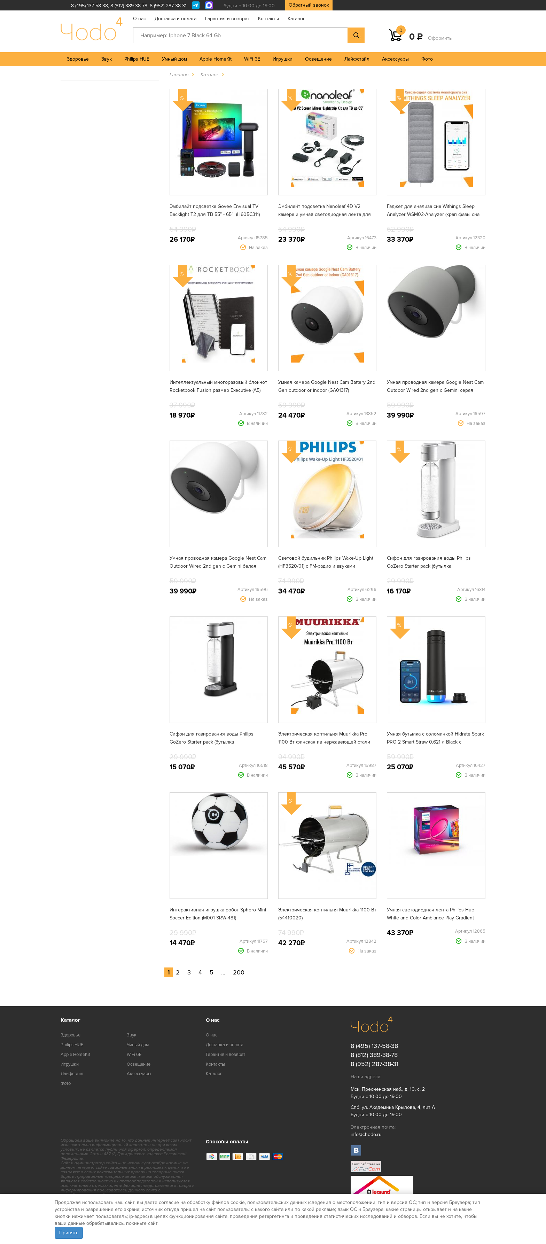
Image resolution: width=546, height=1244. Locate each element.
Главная (179, 75)
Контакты (268, 19)
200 (238, 972)
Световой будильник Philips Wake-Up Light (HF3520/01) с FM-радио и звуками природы (325, 566)
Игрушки (282, 59)
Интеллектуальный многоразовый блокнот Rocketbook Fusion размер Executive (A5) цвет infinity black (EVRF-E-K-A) (218, 390)
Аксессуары (395, 59)
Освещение (318, 59)
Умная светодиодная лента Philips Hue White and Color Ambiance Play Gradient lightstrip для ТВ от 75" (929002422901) (430, 918)
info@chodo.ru (366, 1134)
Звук (106, 59)
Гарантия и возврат (227, 19)
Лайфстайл (356, 59)
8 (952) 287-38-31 (168, 6)
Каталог (296, 19)
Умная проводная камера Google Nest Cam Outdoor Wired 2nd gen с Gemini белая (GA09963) (218, 566)
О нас (139, 19)
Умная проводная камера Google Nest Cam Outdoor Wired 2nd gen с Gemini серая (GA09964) (435, 390)
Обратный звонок (309, 5)
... (223, 972)
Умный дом (174, 59)
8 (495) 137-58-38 (89, 6)
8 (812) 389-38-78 (128, 6)
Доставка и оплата (175, 19)
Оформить (440, 38)
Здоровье (78, 59)
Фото (427, 59)
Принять (68, 1233)
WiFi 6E (252, 59)
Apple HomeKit (216, 59)
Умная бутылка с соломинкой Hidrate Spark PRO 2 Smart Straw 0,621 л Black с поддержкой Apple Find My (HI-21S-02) (435, 742)
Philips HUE (136, 59)
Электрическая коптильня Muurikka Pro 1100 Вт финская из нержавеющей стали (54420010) (324, 742)
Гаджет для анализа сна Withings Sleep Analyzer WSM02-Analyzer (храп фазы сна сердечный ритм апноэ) (433, 214)
